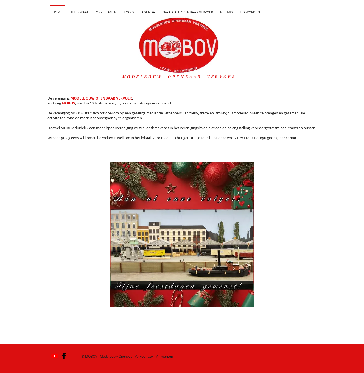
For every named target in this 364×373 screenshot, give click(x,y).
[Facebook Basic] (64, 356)
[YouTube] (54, 356)
